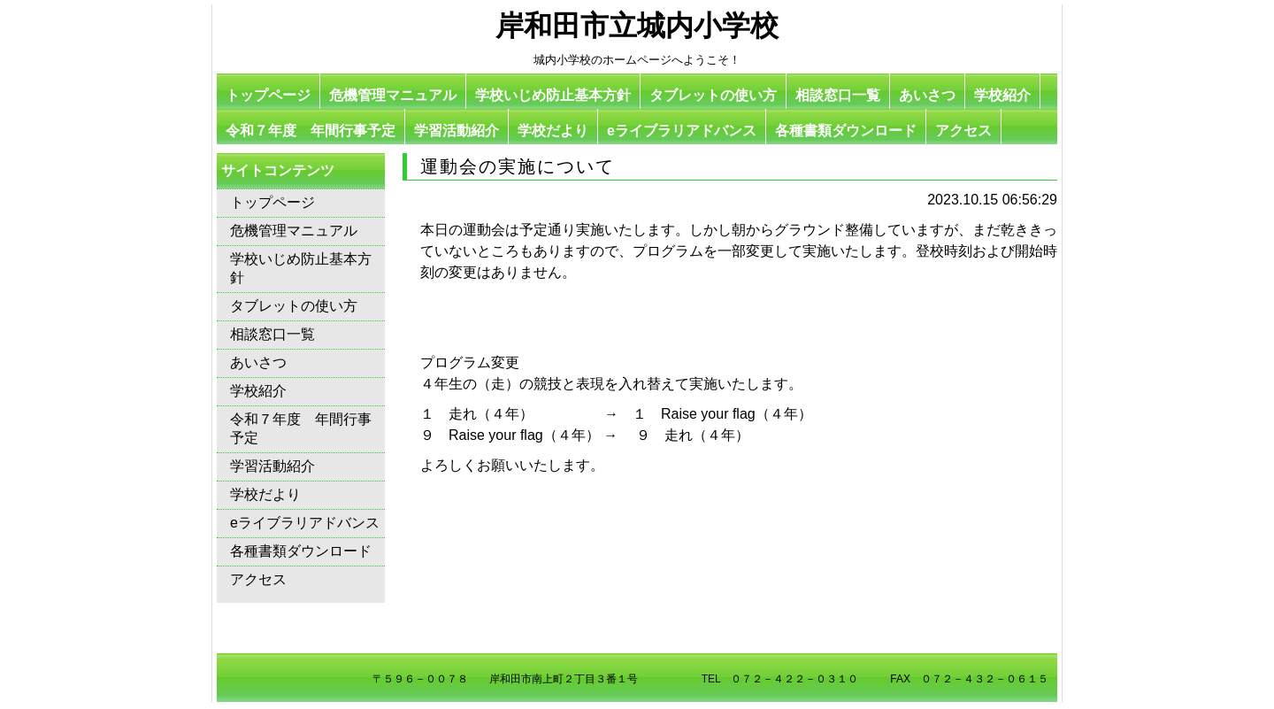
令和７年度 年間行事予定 (310, 130)
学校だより (553, 130)
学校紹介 (1002, 95)
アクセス (963, 130)
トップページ (268, 95)
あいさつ (927, 95)
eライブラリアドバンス (681, 130)
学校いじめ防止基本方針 (553, 95)
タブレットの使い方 (713, 95)
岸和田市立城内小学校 (637, 26)
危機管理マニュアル (393, 95)
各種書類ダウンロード (846, 130)
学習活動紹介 (456, 130)
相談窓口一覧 (837, 95)
